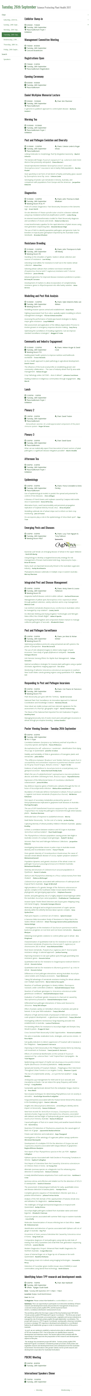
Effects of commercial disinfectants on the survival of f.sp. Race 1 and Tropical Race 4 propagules (49, 1055)
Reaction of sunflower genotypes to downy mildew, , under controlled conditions (49, 986)
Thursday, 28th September (12, 44)
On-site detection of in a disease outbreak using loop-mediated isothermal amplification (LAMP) (51, 213)
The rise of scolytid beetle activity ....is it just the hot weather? (47, 1074)
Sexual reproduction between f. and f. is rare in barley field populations (49, 167)
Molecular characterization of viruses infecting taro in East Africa (49, 1222)
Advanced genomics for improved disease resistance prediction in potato (52, 277)
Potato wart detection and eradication (39, 1134)
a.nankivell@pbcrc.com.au (64, 1301)
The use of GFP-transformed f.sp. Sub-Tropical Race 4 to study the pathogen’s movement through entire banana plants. (52, 810)
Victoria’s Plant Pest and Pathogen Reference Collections (46, 841)
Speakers (7, 59)
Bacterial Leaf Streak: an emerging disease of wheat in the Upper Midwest (52, 552)
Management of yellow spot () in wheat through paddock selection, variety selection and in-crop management (51, 601)
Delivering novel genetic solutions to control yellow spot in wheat (49, 936)
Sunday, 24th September (12, 25)
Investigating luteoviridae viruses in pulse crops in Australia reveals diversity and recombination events (49, 848)
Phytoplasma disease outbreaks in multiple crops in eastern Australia (50, 572)
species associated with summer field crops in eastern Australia (52, 1216)
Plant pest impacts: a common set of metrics (41, 916)
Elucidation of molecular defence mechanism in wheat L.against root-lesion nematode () (52, 793)
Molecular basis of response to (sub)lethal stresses (44, 817)
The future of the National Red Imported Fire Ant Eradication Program (51, 712)
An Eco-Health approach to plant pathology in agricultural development (51, 361)
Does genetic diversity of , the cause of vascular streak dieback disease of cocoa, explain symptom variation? (51, 854)
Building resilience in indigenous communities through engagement (50, 379)
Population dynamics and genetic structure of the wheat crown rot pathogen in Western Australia (49, 862)
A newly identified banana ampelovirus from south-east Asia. (47, 1175)
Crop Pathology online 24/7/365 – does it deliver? (43, 375)
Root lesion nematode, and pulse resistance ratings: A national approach (50, 951)
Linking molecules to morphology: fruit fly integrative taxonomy (48, 154)
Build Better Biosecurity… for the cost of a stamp (43, 820)
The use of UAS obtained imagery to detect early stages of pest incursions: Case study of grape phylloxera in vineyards (48, 651)
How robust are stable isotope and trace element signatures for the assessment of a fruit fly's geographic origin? (50, 707)
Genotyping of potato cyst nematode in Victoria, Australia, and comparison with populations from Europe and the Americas (48, 181)
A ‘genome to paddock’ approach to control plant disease (46, 109)
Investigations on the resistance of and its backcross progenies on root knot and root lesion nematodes (50, 928)
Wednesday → (66, 1390)
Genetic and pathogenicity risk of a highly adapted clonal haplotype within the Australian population (52, 897)
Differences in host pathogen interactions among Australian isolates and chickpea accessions (51, 974)
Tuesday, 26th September (12, 35)
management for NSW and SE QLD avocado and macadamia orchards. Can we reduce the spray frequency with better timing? (50, 1082)
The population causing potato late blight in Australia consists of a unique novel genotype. (50, 836)
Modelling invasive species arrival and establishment (44, 309)
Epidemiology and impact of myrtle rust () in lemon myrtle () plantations (52, 1063)
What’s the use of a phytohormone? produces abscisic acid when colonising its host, (52, 775)
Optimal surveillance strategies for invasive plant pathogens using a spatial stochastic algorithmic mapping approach (52, 665)
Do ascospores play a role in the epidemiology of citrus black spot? (50, 517)
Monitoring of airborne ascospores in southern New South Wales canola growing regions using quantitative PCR (52, 671)
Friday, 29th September (12, 49)
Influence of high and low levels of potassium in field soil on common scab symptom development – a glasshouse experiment (51, 1016)
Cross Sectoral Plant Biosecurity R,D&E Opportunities (44, 1032)
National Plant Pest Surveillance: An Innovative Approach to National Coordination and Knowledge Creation (50, 701)
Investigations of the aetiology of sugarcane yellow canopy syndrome (51, 1137)
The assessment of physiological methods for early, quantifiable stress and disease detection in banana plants (51, 1188)
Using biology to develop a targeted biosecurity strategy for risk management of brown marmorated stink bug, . (50, 559)
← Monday (38, 1390)
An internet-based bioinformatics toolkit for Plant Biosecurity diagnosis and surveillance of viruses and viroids (51, 219)
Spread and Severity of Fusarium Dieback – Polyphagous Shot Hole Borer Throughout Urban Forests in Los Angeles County (52, 1069)
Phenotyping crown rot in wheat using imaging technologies (47, 1260)
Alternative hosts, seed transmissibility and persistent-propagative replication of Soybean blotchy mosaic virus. (49, 506)
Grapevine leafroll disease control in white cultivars (43, 596)
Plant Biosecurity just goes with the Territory (41, 697)
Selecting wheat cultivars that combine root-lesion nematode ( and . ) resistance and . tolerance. (49, 271)
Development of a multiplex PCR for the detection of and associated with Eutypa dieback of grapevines (51, 1144)
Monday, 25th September (12, 30)
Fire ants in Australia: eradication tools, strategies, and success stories (51, 1036)
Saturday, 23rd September (12, 20)
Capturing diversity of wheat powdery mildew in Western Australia (49, 824)
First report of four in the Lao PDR (46, 1151)
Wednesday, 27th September (12, 39)
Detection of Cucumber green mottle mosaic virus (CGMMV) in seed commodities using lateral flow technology (50, 1267)
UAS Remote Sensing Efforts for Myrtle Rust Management (46, 658)
